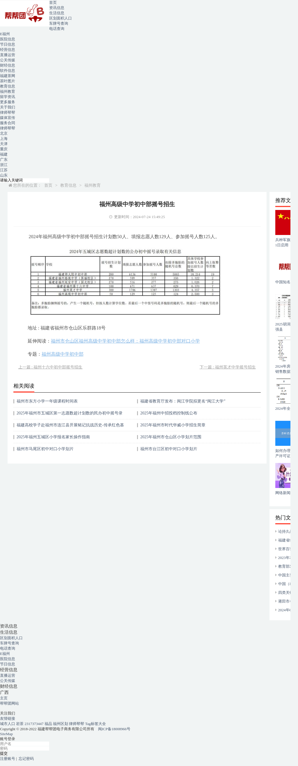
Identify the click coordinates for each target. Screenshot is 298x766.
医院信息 (7, 39)
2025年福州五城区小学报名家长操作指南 (53, 437)
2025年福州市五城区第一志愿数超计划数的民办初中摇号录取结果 (70, 415)
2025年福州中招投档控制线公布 (168, 413)
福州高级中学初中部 (63, 354)
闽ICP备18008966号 (114, 729)
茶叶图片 (7, 81)
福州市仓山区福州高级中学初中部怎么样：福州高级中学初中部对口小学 (125, 341)
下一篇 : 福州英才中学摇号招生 (228, 367)
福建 (4, 154)
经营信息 (7, 49)
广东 (4, 159)
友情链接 (7, 718)
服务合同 (7, 123)
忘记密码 (26, 758)
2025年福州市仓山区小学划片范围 (170, 437)
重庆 (4, 149)
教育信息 (7, 86)
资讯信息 (56, 8)
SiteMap (6, 734)
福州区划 (61, 724)
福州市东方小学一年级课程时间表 (47, 401)
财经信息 (7, 65)
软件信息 (7, 70)
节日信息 (7, 44)
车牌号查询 (58, 23)
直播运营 (7, 55)
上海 (4, 138)
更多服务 (7, 102)
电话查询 (56, 28)
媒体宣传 (7, 117)
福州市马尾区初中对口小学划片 (45, 449)
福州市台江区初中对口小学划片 (168, 449)
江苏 (4, 170)
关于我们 (7, 107)
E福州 (5, 34)
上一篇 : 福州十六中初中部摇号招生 (50, 367)
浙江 (4, 165)
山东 (4, 175)
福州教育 (7, 91)
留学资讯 (7, 97)
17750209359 (10, 763)
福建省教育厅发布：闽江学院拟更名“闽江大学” (182, 401)
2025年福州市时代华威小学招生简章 (172, 425)
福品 (49, 724)
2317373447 (35, 724)
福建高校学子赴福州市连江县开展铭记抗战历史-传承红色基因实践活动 (70, 427)
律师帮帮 (7, 112)
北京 (4, 133)
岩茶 (20, 724)
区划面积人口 (60, 18)
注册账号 (7, 758)
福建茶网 (7, 76)
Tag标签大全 (95, 724)
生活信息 (56, 13)
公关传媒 (7, 60)
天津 (4, 144)
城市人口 (8, 724)
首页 (53, 2)
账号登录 (7, 739)
